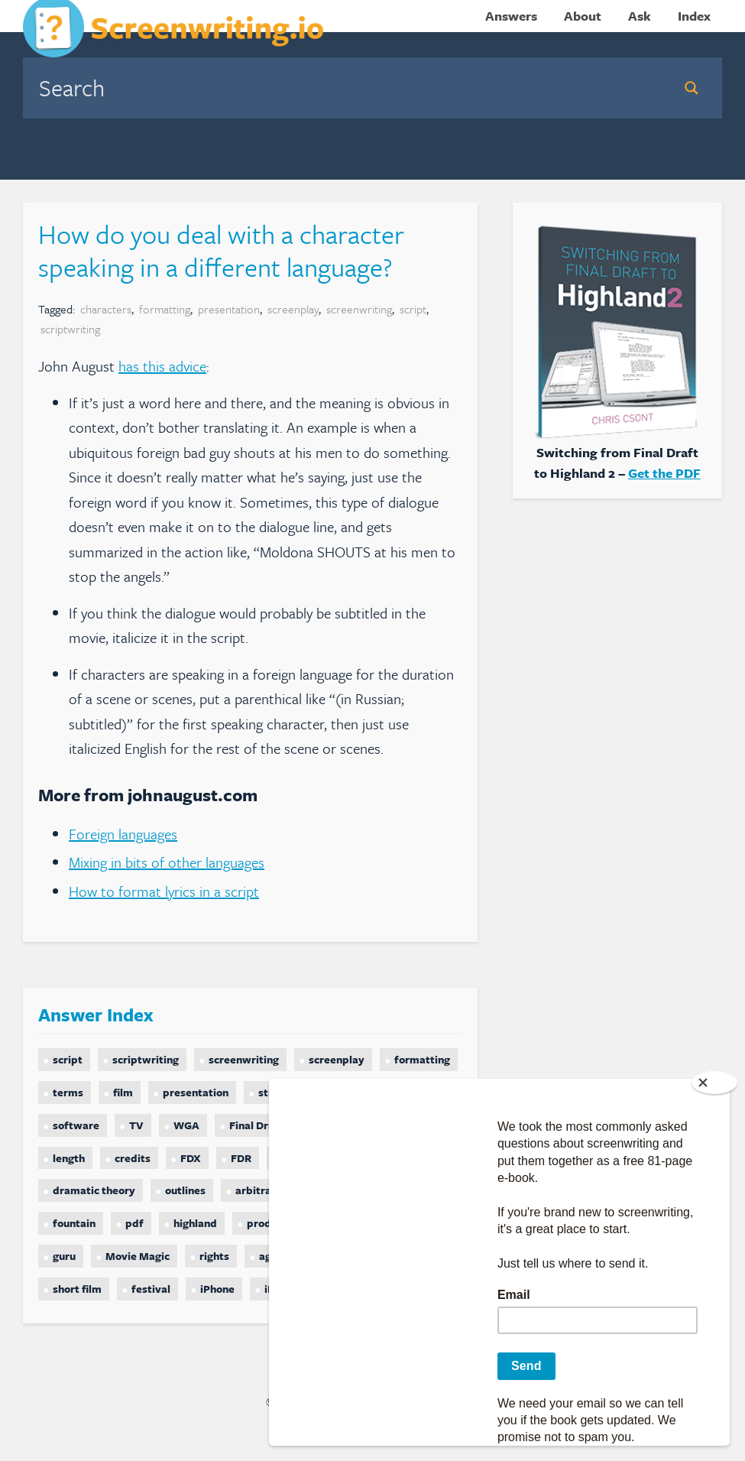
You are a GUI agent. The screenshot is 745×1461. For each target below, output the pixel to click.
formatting (164, 308)
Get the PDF (664, 472)
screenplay (293, 308)
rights (214, 1256)
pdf (134, 1223)
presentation (229, 308)
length (69, 1158)
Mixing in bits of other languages (166, 862)
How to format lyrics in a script (164, 891)
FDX (190, 1158)
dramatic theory (94, 1190)
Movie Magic (137, 1256)
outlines (185, 1190)
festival (150, 1289)
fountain (74, 1223)
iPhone (217, 1289)
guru (64, 1256)
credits (133, 1158)
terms (68, 1092)
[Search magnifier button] (691, 88)
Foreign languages (123, 833)
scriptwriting (70, 328)
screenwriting (359, 308)
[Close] (714, 1082)
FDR (241, 1158)
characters (105, 308)
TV (136, 1125)
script (413, 308)
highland (195, 1223)
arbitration (263, 1190)
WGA (186, 1125)
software (76, 1125)
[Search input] (346, 87)
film (123, 1092)
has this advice (162, 366)
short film (77, 1289)
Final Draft (256, 1125)
